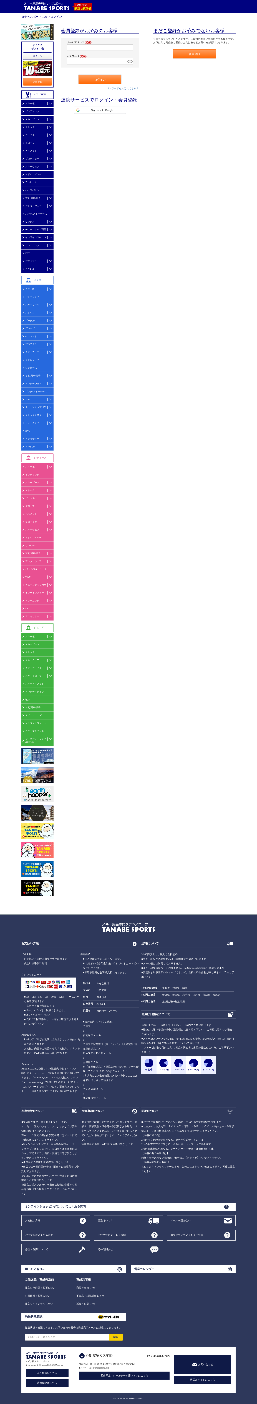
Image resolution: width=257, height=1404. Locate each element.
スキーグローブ (33, 676)
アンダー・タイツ (34, 691)
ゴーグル (30, 135)
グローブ (30, 143)
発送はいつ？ (105, 1220)
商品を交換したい (86, 1287)
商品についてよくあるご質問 (186, 1234)
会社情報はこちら (47, 1373)
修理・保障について (36, 1249)
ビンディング (32, 111)
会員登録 (37, 82)
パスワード (77, 56)
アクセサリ (31, 261)
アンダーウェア (33, 206)
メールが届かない (180, 1220)
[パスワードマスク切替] (129, 61)
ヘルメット (31, 150)
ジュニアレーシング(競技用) (35, 741)
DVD (27, 253)
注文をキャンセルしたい (39, 1303)
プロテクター (32, 158)
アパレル (30, 269)
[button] (100, 110)
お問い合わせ (205, 1364)
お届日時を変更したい (37, 1295)
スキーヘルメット (34, 683)
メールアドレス (79, 42)
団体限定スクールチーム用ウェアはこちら (124, 1375)
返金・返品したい (86, 1303)
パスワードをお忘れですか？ (122, 88)
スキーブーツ (32, 119)
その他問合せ (105, 1249)
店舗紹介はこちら (47, 1383)
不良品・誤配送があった (90, 1295)
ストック (30, 127)
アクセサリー (32, 438)
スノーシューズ (33, 715)
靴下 (27, 699)
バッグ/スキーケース (36, 213)
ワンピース (31, 182)
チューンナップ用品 (35, 229)
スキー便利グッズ (34, 731)
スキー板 (30, 103)
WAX (28, 399)
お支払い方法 (32, 1220)
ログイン (37, 56)
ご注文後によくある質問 (112, 1234)
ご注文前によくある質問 (39, 1234)
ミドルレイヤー (33, 174)
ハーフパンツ (32, 190)
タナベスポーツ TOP (34, 16)
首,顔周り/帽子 (33, 198)
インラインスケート (35, 237)
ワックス (30, 221)
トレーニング (32, 245)
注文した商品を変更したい (40, 1287)
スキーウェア (32, 166)
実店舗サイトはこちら (202, 1379)
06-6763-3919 (99, 1355)
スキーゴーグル (33, 668)
